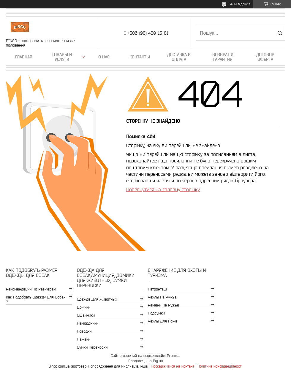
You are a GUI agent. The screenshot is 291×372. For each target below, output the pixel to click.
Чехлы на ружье (162, 297)
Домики (83, 307)
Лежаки (83, 339)
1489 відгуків (239, 4)
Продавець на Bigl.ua (145, 361)
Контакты (139, 57)
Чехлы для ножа (162, 321)
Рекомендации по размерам (31, 289)
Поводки (84, 331)
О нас (104, 57)
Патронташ (157, 289)
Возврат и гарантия (222, 57)
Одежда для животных (97, 299)
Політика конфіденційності (219, 366)
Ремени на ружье (163, 305)
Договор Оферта (265, 57)
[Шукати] (280, 33)
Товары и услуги (62, 57)
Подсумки (156, 313)
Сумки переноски (92, 347)
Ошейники (86, 315)
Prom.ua (174, 355)
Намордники (87, 323)
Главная (23, 57)
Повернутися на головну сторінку (163, 189)
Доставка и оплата (179, 57)
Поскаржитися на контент (172, 366)
